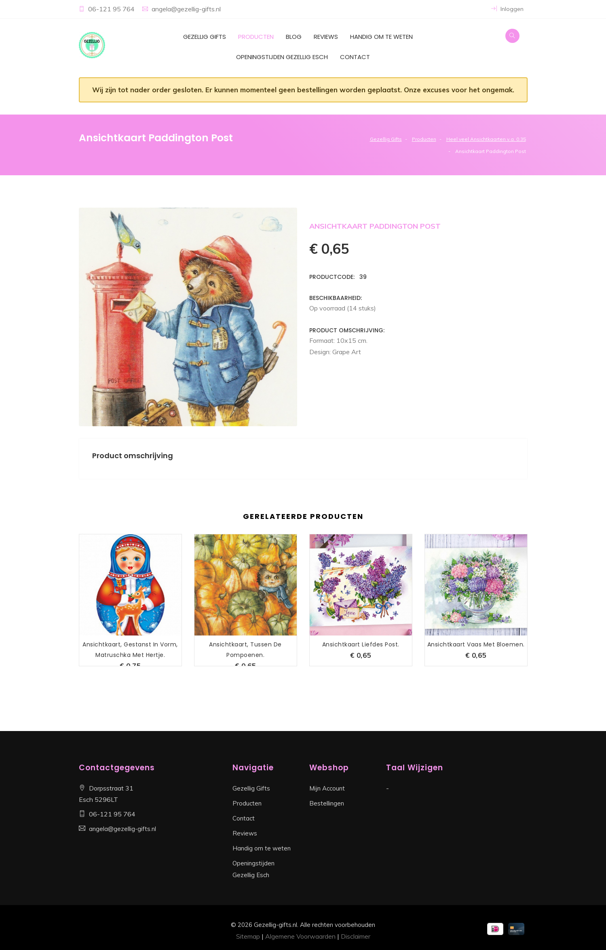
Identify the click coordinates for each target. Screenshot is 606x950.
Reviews (326, 36)
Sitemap (248, 936)
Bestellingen (326, 803)
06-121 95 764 (112, 9)
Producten (256, 36)
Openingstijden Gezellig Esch (282, 57)
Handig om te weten (381, 36)
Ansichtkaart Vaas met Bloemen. (476, 644)
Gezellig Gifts (204, 36)
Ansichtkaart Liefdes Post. (360, 644)
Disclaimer (355, 936)
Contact (355, 57)
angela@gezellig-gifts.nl (186, 9)
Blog (294, 36)
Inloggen (507, 9)
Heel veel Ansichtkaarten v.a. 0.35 (486, 139)
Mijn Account (327, 788)
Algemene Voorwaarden (300, 936)
